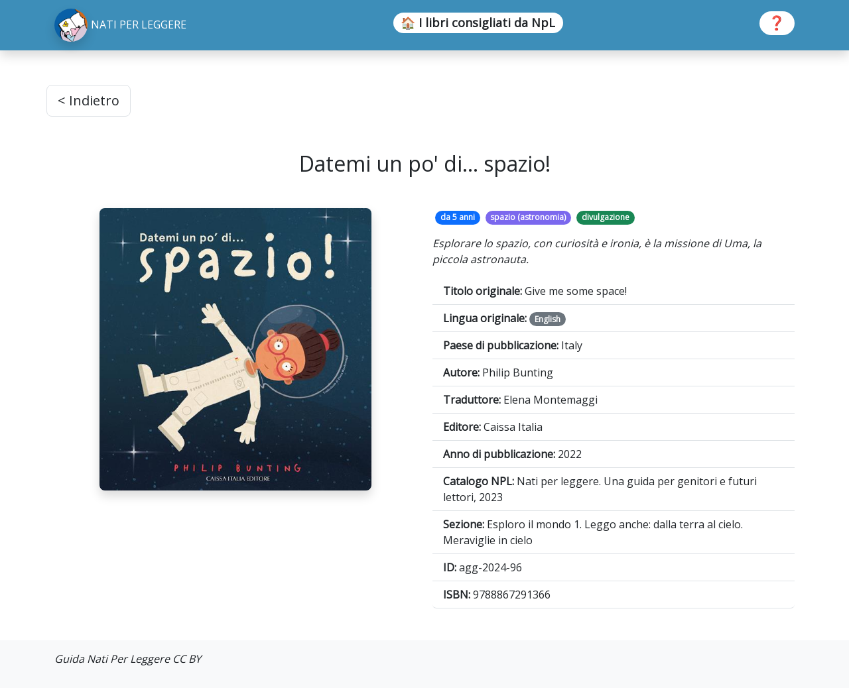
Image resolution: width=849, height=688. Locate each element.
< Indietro (88, 100)
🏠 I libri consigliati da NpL (478, 22)
